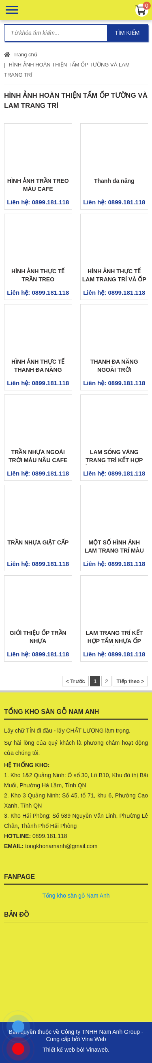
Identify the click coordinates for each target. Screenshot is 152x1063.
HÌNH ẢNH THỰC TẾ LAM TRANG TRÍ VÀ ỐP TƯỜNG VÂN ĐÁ (114, 279)
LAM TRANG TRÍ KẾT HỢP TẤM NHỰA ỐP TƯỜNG (114, 641)
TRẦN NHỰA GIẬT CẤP (38, 542)
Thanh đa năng (114, 181)
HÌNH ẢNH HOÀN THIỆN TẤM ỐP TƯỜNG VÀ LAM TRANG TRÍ (67, 70)
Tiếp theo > (130, 681)
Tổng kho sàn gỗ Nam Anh (75, 895)
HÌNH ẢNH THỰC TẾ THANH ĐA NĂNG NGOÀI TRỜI (37, 369)
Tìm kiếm (127, 33)
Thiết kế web (59, 1049)
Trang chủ (20, 54)
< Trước (75, 681)
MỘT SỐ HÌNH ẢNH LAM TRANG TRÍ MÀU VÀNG (114, 550)
